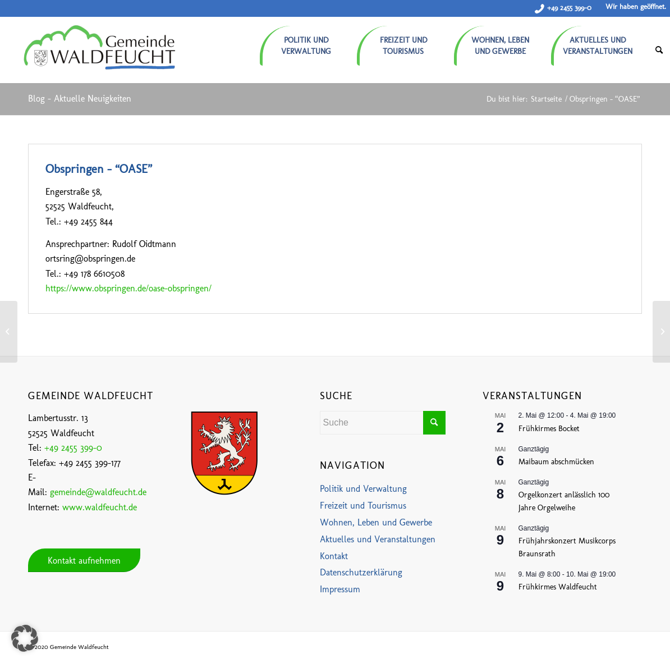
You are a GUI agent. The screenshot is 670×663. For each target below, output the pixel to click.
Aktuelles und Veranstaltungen (377, 539)
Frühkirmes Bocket (549, 428)
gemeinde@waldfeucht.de (98, 492)
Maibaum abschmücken (556, 462)
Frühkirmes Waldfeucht (557, 587)
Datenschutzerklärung (361, 572)
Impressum (340, 589)
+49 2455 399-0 (569, 7)
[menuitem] (308, 41)
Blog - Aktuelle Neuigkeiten (79, 98)
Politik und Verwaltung (363, 488)
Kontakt (334, 556)
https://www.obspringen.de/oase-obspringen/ (128, 288)
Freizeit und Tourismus (363, 505)
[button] (24, 638)
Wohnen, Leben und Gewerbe (376, 522)
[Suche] (659, 50)
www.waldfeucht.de (99, 507)
